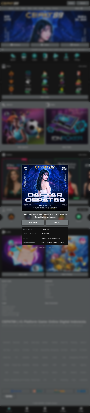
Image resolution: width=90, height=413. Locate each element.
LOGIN (57, 223)
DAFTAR (33, 223)
